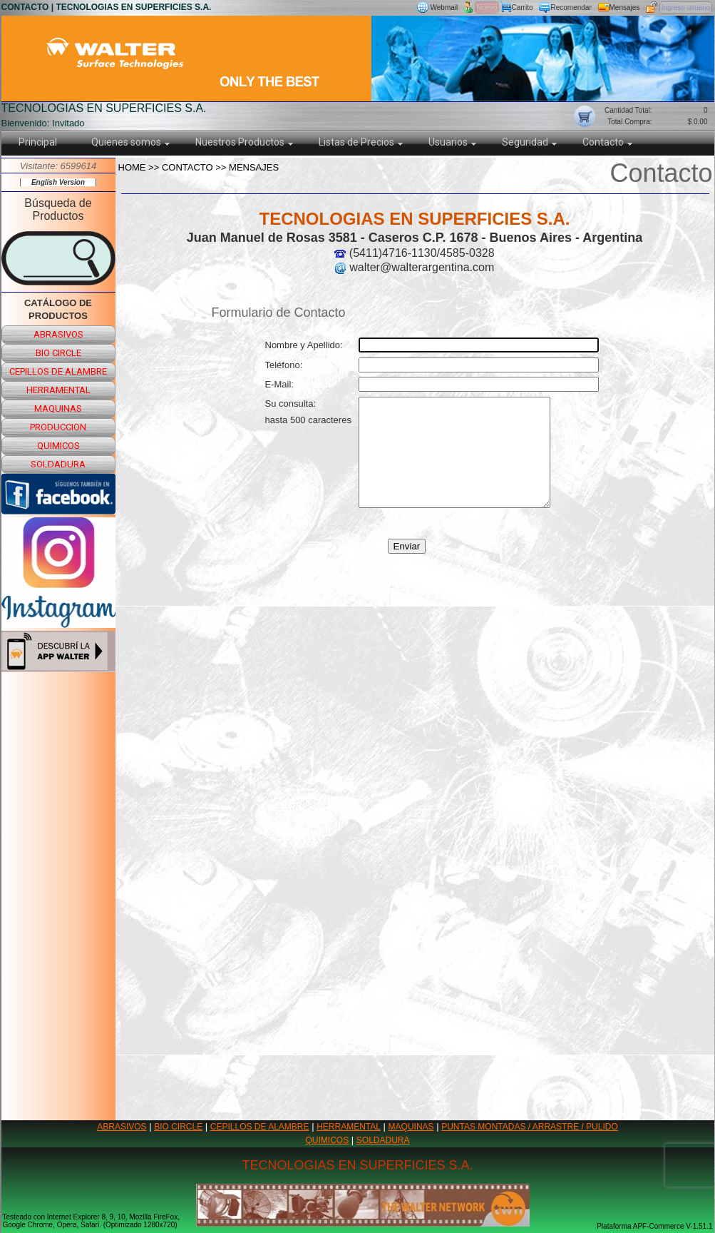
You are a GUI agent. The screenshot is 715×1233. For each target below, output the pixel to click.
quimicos (58, 445)
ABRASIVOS (121, 1127)
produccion (58, 427)
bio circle (58, 352)
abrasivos (58, 334)
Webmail (444, 7)
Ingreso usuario (686, 7)
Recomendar (571, 7)
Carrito (522, 7)
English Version (58, 182)
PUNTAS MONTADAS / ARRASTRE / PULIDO (529, 1127)
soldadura (58, 464)
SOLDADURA (383, 1140)
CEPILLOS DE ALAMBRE (259, 1127)
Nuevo (487, 7)
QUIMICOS (327, 1140)
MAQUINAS (411, 1127)
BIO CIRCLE (178, 1127)
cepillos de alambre (58, 371)
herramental (58, 390)
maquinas (58, 408)
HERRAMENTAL (349, 1127)
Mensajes (624, 7)
